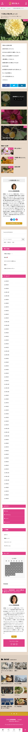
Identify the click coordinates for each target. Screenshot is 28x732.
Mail (19, 730)
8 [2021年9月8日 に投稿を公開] (11, 566)
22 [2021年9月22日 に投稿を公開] (11, 571)
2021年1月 (6, 424)
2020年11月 (6, 432)
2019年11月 (6, 476)
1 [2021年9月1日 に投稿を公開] (11, 563)
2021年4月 (6, 413)
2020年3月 (6, 461)
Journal (8, 8)
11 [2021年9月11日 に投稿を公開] (19, 566)
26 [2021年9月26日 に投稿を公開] (21, 571)
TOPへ (25, 730)
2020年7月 (6, 447)
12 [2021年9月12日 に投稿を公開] (21, 566)
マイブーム (17, 695)
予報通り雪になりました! (20, 158)
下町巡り (3, 695)
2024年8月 (6, 303)
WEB (5, 242)
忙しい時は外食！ (18, 706)
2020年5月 (6, 454)
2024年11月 (6, 292)
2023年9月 (6, 329)
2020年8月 (6, 443)
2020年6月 (6, 450)
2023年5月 (6, 336)
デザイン (9, 242)
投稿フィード (6, 538)
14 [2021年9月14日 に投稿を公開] (8, 568)
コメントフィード (7, 542)
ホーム (3, 730)
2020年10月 (6, 435)
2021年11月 (6, 388)
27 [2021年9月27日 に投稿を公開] (6, 574)
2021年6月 (6, 406)
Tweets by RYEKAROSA (8, 232)
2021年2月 (6, 421)
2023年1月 (6, 347)
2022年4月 (6, 369)
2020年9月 (6, 439)
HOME (3, 8)
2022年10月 (6, 354)
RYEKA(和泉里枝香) (11, 719)
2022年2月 (6, 377)
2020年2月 (6, 465)
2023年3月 (6, 340)
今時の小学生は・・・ (8, 253)
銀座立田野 (17, 166)
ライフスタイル (5, 17)
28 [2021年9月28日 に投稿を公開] (8, 574)
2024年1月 (6, 318)
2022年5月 (6, 365)
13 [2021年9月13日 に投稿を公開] (6, 568)
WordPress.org (7, 545)
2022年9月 (6, 358)
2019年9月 (6, 483)
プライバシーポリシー (14, 721)
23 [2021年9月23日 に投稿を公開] (13, 571)
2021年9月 (6, 395)
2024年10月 (6, 295)
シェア (8, 730)
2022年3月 (6, 373)
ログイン (6, 534)
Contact (19, 719)
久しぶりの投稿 (18, 683)
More (13, 636)
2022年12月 (6, 351)
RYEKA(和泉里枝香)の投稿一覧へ (13, 223)
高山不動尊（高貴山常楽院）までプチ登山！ (6, 707)
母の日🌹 (6, 257)
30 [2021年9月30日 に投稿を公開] (13, 574)
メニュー (14, 730)
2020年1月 (6, 469)
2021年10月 (6, 391)
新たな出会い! (18, 148)
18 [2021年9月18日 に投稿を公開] (19, 568)
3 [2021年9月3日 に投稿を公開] (16, 563)
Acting (6, 511)
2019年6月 (6, 494)
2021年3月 (6, 417)
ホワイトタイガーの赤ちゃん (10, 261)
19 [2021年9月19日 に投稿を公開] (21, 568)
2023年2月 (6, 343)
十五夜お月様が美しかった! (18, 8)
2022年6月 (6, 362)
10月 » (8, 576)
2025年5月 (6, 281)
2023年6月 (6, 332)
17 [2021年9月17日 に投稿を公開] (16, 568)
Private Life (7, 522)
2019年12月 (6, 472)
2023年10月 (6, 325)
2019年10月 (6, 480)
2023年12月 (6, 321)
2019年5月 (6, 498)
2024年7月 (6, 306)
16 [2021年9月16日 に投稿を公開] (13, 568)
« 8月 (6, 576)
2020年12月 (6, 428)
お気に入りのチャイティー (9, 268)
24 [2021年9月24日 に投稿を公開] (16, 571)
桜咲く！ (6, 264)
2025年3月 (6, 288)
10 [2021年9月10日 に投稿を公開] (16, 566)
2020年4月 (6, 458)
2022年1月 (6, 380)
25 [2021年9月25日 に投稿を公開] (19, 571)
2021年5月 (6, 410)
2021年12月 (6, 384)
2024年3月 (6, 310)
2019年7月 (6, 491)
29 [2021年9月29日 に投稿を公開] (11, 574)
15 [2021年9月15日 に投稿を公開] (11, 568)
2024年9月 (6, 299)
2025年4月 (6, 284)
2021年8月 (6, 399)
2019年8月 (6, 487)
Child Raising (7, 514)
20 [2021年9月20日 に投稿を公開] (6, 571)
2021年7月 (6, 402)
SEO (13, 242)
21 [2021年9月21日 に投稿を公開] (8, 571)
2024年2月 (6, 314)
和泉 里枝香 (5, 583)
